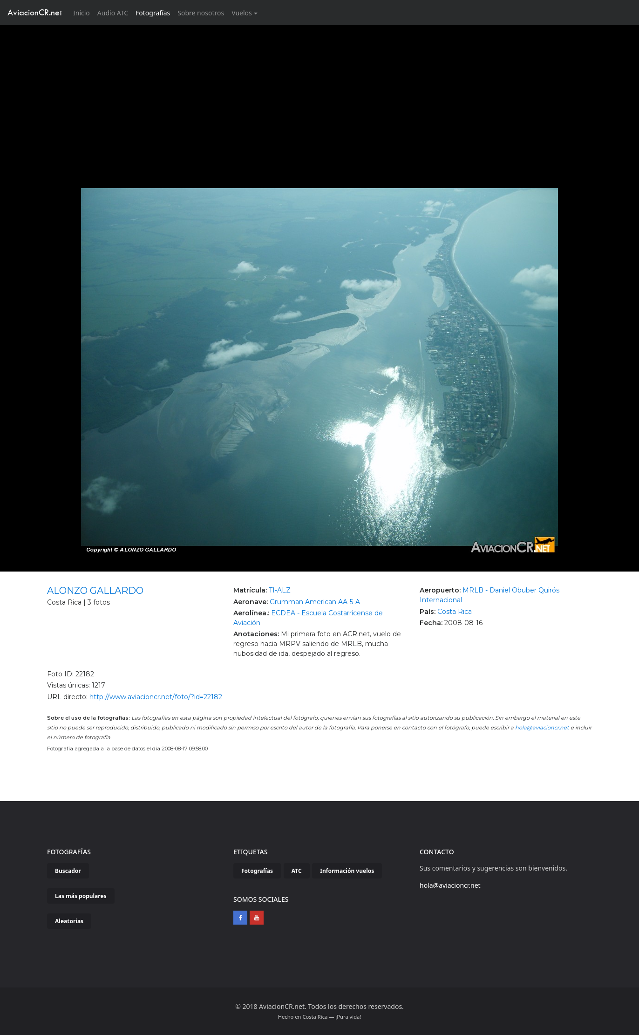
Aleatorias (69, 921)
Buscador (68, 871)
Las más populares (81, 896)
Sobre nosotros (200, 12)
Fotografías (153, 12)
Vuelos (241, 12)
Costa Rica (454, 611)
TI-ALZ (280, 590)
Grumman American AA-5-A (315, 602)
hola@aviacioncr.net (542, 727)
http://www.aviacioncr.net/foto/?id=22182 (155, 697)
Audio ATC (112, 12)
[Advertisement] (319, 95)
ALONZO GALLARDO (95, 590)
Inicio (83, 12)
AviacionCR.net (34, 12)
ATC (297, 871)
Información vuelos (347, 871)
